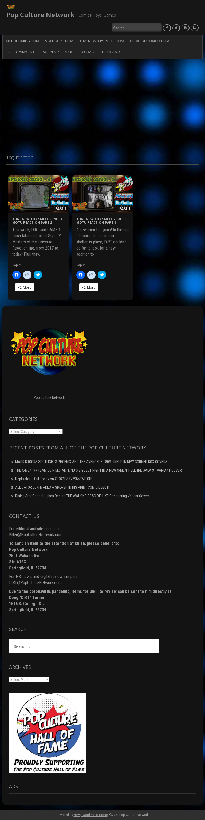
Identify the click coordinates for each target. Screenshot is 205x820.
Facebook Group (57, 52)
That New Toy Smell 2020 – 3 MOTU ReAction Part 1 (101, 220)
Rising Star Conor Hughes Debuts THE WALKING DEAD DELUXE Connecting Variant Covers (82, 495)
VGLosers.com (59, 41)
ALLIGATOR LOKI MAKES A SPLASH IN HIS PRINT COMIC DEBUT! (62, 487)
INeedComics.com (22, 41)
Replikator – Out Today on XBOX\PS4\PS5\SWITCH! (53, 478)
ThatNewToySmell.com (101, 41)
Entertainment (19, 52)
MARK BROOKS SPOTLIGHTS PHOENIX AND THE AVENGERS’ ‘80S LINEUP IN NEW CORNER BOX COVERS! (91, 461)
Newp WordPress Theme (91, 815)
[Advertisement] (102, 104)
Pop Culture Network (40, 14)
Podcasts (111, 52)
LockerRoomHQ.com (149, 41)
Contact (88, 52)
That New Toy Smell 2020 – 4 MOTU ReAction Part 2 (37, 220)
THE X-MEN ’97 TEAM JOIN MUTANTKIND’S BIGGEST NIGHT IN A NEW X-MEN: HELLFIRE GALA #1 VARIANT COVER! (99, 470)
